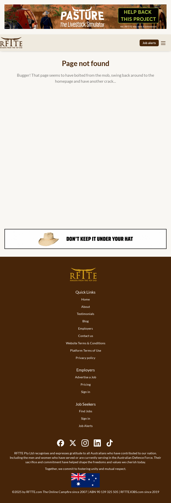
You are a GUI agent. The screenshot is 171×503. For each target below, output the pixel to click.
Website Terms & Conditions (85, 343)
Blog (85, 321)
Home (85, 299)
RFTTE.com (34, 492)
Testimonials (85, 314)
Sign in (85, 392)
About (85, 307)
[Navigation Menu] (163, 43)
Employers (85, 328)
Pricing (86, 384)
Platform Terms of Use (85, 350)
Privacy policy (85, 358)
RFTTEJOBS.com (132, 492)
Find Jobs (85, 411)
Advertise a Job (85, 377)
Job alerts (149, 43)
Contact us (85, 336)
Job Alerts (86, 426)
